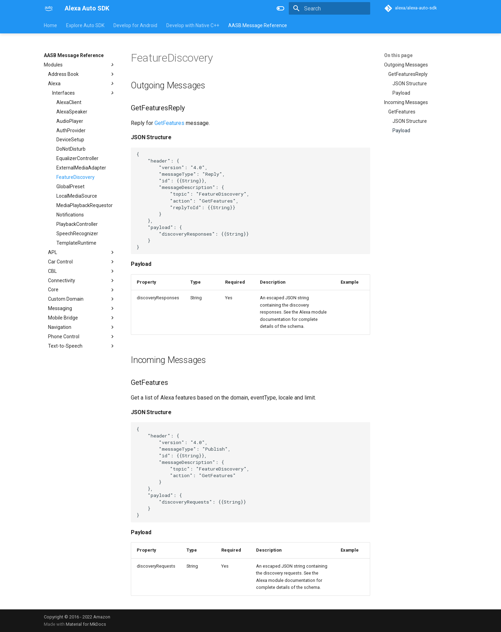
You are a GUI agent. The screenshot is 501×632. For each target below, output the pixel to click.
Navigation (82, 327)
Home (50, 25)
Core (82, 290)
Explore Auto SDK (85, 25)
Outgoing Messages (406, 65)
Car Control (82, 262)
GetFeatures (401, 111)
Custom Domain (82, 299)
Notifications (70, 215)
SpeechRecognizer (77, 233)
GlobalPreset (70, 186)
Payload (401, 93)
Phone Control (82, 336)
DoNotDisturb (71, 149)
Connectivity (82, 280)
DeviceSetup (70, 139)
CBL (82, 271)
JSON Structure (409, 83)
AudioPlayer (69, 121)
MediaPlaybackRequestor (84, 205)
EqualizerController (77, 158)
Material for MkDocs (86, 624)
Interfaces (84, 93)
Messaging (82, 308)
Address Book (82, 74)
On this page (398, 55)
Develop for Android (135, 25)
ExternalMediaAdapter (81, 168)
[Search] (329, 8)
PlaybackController (77, 224)
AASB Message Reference (257, 25)
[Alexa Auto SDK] (48, 8)
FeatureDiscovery (75, 177)
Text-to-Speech (82, 346)
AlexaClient (68, 102)
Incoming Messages (406, 102)
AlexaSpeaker (71, 111)
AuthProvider (71, 130)
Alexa (82, 83)
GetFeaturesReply (408, 74)
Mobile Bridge (82, 318)
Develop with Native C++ (192, 25)
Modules (80, 65)
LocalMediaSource (76, 196)
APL (82, 252)
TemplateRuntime (76, 243)
